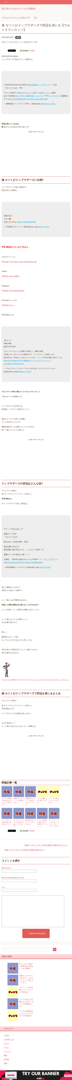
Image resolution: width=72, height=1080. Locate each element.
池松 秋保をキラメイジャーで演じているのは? (30, 822)
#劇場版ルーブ (28, 361)
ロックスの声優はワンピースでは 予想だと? (54, 800)
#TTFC (22, 96)
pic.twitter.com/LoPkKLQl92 (37, 99)
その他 (6, 1035)
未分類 (6, 1059)
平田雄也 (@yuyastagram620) (13, 291)
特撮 (18, 37)
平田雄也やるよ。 (8, 305)
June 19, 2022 (49, 104)
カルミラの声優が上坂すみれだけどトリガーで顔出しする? (7, 801)
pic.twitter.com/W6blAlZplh (33, 562)
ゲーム (6, 1047)
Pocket (32, 50)
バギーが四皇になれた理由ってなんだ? (42, 800)
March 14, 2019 (25, 372)
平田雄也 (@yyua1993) (10, 276)
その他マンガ (9, 1039)
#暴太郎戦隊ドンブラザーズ (38, 85)
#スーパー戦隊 (30, 93)
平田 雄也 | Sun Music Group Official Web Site (19, 262)
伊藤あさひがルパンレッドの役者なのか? (18, 800)
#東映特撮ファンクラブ (34, 96)
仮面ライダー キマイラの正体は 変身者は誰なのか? (24, 850)
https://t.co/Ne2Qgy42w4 (26, 222)
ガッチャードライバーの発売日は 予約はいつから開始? (18, 823)
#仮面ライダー (44, 93)
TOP (16, 18)
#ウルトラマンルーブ (43, 361)
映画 (5, 1055)
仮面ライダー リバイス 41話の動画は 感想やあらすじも (46, 845)
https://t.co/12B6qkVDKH (16, 99)
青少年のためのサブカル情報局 (18, 8)
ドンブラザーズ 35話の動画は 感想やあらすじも (6, 822)
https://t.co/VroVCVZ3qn (13, 562)
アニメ (6, 1043)
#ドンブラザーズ (54, 96)
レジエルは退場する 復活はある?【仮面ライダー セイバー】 (42, 823)
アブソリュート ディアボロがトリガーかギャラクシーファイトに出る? (54, 823)
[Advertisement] (36, 148)
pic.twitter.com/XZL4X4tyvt (14, 364)
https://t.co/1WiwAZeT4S (13, 361)
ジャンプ (7, 1051)
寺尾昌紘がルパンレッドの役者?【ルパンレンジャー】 (30, 801)
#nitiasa (19, 93)
